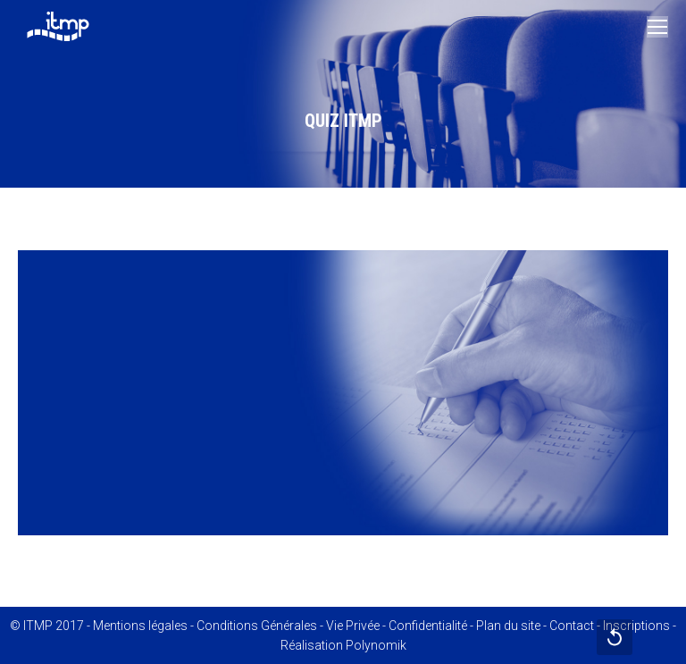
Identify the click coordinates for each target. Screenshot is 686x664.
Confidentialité (428, 625)
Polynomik (376, 645)
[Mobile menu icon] (657, 27)
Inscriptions (636, 625)
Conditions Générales (257, 625)
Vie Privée (353, 625)
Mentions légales (140, 625)
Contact (571, 625)
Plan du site (508, 625)
